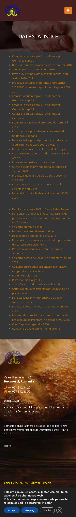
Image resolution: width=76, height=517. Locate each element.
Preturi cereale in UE (24, 275)
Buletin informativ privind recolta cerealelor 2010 (42, 65)
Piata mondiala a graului (27, 280)
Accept (12, 510)
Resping (29, 510)
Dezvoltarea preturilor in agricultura (34, 235)
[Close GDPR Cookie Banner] (59, 510)
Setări (47, 510)
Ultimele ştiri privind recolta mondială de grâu (39, 149)
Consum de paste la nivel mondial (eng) (36, 328)
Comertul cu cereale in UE (27, 227)
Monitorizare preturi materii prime (33, 231)
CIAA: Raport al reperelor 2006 (30, 324)
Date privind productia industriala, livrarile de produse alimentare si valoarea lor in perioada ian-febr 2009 (41, 218)
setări (48, 503)
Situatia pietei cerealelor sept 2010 (33, 69)
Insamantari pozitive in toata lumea (34, 162)
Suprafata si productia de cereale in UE (36, 284)
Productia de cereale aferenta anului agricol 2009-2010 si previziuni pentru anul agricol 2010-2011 (41, 87)
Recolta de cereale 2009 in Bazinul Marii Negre (40, 209)
